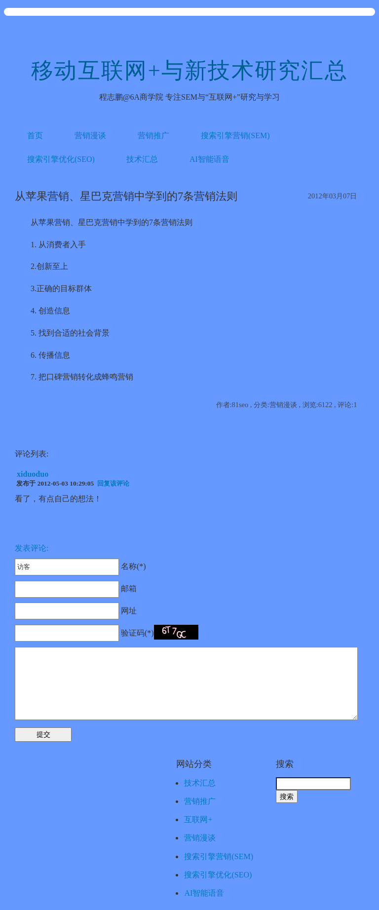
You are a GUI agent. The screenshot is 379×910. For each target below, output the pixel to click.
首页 (35, 135)
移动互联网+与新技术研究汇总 (189, 70)
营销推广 (153, 135)
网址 (76, 611)
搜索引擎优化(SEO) (61, 159)
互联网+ (198, 819)
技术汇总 (142, 159)
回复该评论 (113, 483)
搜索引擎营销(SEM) (235, 135)
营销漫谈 (90, 135)
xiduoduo (32, 474)
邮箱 (76, 588)
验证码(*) (137, 633)
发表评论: (31, 548)
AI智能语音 (209, 159)
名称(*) (80, 566)
